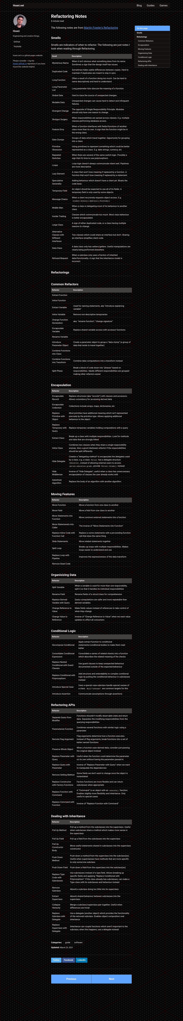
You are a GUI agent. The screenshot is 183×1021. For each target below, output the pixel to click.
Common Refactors (146, 42)
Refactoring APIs (145, 64)
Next (112, 987)
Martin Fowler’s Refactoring (105, 27)
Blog (136, 5)
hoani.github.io (20, 65)
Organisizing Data (146, 55)
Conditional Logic (145, 59)
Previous (71, 987)
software (78, 950)
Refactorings (142, 37)
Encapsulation (144, 46)
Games (162, 5)
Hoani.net (19, 5)
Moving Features (145, 51)
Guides (148, 5)
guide (67, 950)
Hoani (16, 31)
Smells (140, 33)
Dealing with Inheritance (148, 68)
